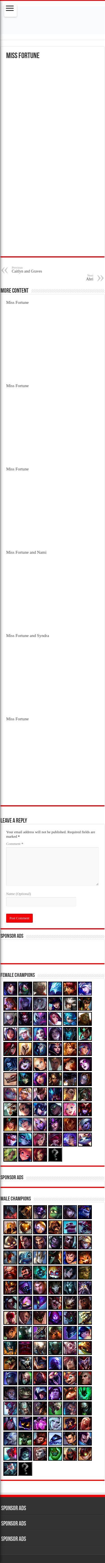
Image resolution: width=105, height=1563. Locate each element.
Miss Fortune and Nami (26, 552)
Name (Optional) (18, 894)
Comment (14, 844)
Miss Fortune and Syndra (27, 635)
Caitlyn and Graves (40, 269)
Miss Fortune (17, 302)
